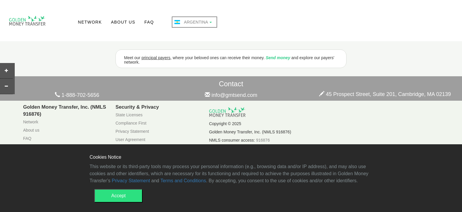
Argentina (193, 22)
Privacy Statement (132, 131)
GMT (27, 22)
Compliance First (131, 123)
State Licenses (129, 114)
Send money (278, 57)
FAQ (149, 22)
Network (30, 122)
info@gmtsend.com (231, 95)
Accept (118, 195)
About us (31, 130)
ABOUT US (123, 22)
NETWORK (90, 22)
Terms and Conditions (183, 180)
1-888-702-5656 (77, 95)
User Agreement (130, 139)
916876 (263, 140)
